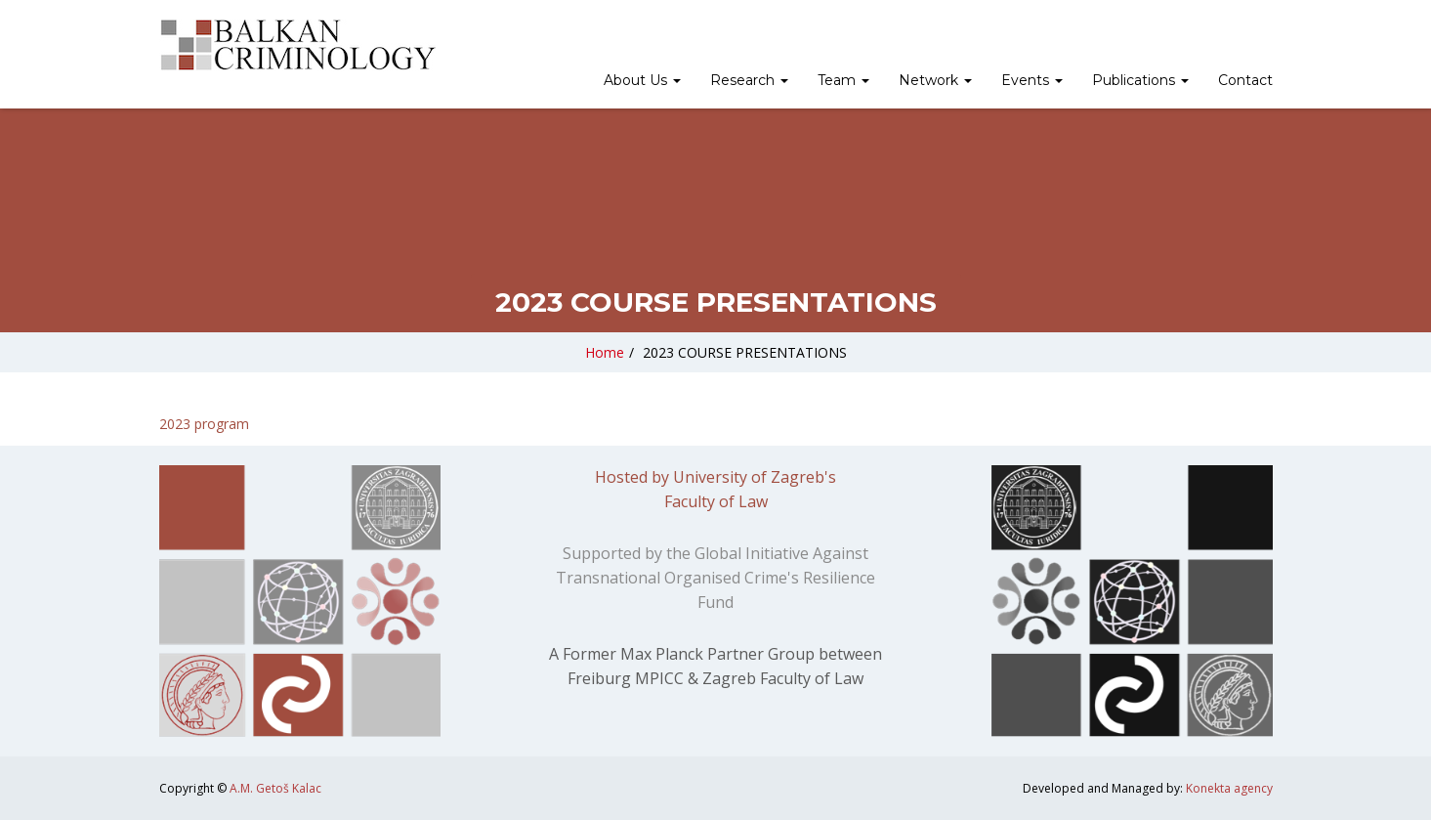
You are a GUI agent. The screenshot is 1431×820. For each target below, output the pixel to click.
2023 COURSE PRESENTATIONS (745, 352)
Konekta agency (1229, 788)
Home (604, 352)
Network (935, 80)
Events (1032, 80)
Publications (1140, 80)
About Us (642, 80)
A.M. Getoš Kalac (275, 788)
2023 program (204, 423)
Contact (1245, 80)
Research (749, 80)
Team (843, 80)
